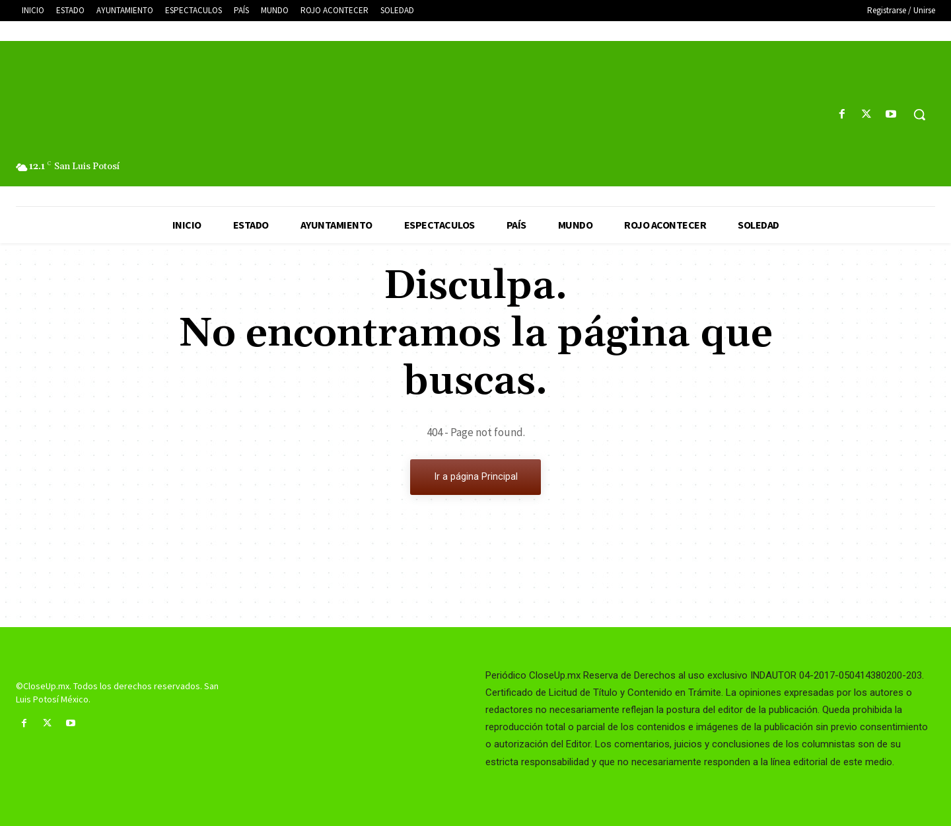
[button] (919, 114)
